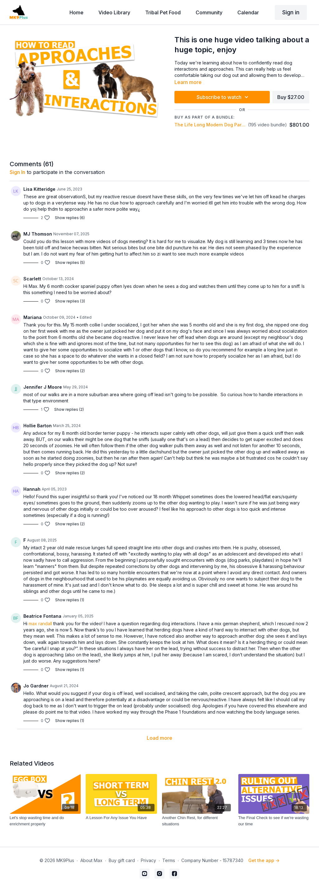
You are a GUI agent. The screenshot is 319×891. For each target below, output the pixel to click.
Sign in (290, 12)
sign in (17, 172)
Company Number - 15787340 (212, 860)
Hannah (31, 489)
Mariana (32, 317)
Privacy (148, 860)
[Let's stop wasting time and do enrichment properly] (45, 821)
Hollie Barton (37, 425)
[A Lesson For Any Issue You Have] (121, 818)
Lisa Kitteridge (39, 189)
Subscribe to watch (223, 97)
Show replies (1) (69, 600)
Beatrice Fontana (42, 616)
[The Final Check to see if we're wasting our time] (274, 821)
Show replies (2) (70, 370)
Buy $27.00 (290, 97)
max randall (40, 623)
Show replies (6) (70, 217)
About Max (91, 860)
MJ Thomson (37, 234)
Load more (159, 738)
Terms (168, 860)
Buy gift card (122, 860)
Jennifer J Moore (42, 387)
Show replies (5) (70, 262)
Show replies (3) (70, 301)
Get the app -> (263, 860)
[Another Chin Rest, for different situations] (197, 821)
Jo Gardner (36, 685)
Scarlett (32, 278)
